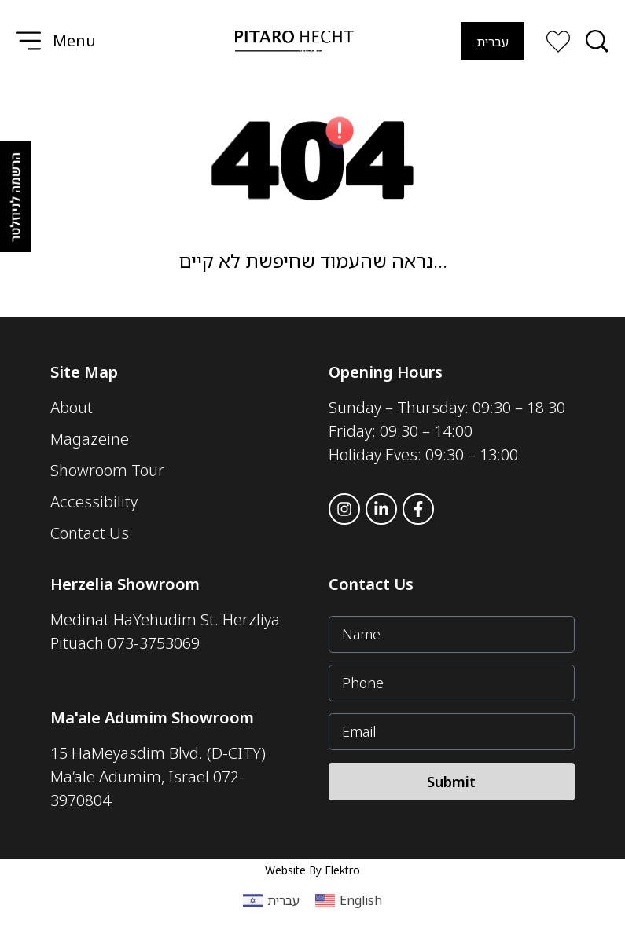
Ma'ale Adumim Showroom (152, 717)
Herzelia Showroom (125, 584)
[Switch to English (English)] (348, 901)
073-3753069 (154, 643)
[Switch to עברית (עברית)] (271, 901)
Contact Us (371, 584)
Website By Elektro (312, 870)
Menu (74, 40)
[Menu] (28, 40)
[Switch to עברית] (493, 41)
